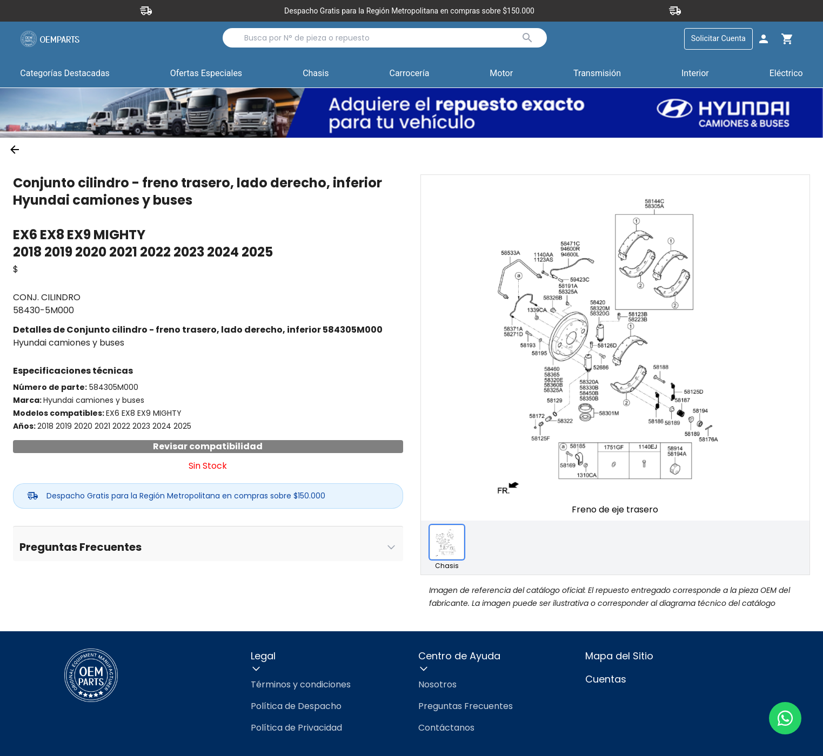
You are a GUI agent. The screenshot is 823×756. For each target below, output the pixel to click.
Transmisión (597, 73)
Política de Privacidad (296, 727)
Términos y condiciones (301, 684)
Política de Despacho (296, 706)
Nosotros (437, 684)
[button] (206, 74)
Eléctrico (786, 73)
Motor (501, 73)
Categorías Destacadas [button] (65, 75)
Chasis (316, 73)
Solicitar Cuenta (718, 38)
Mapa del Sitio (619, 656)
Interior (695, 73)
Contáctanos (446, 727)
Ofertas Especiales (206, 73)
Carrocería (409, 73)
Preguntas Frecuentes (465, 706)
